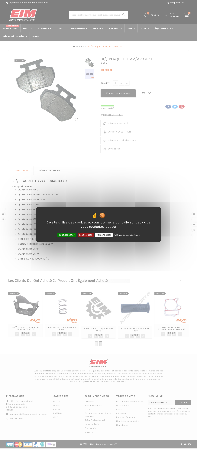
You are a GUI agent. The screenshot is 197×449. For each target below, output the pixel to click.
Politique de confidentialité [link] (127, 235)
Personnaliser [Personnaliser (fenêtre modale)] (104, 234)
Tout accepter (67, 234)
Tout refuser (85, 234)
